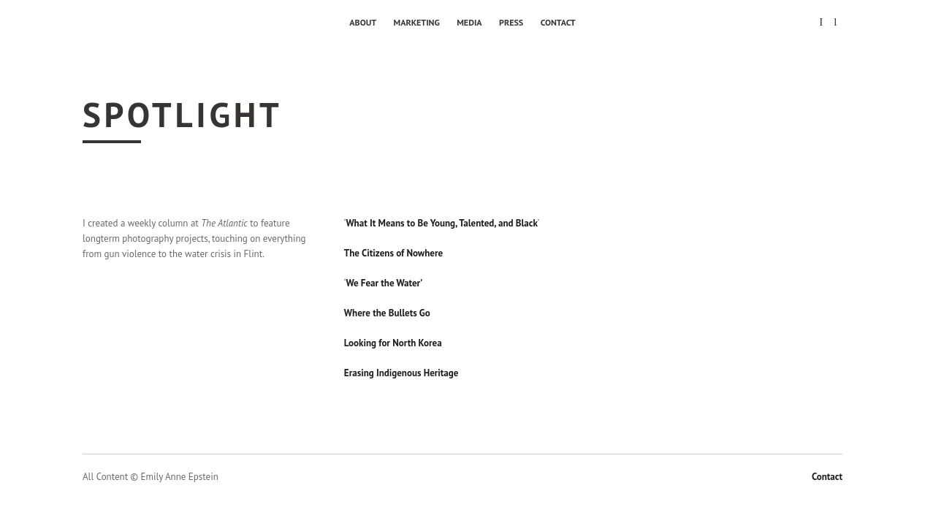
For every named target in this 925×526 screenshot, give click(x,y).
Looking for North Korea (393, 343)
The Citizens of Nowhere (393, 253)
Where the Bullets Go (387, 313)
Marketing (417, 22)
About (362, 22)
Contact (558, 22)
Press (511, 22)
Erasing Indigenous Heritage (401, 373)
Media (469, 22)
